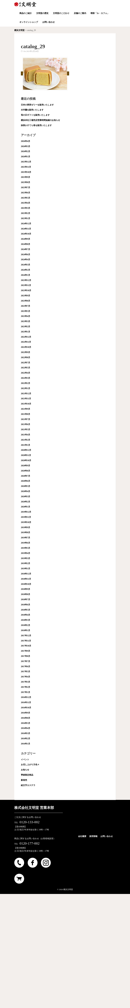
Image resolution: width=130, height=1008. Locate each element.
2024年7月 (25, 249)
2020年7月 (25, 476)
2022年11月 (26, 342)
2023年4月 (25, 316)
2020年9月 (25, 466)
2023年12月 (26, 280)
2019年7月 (25, 538)
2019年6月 (25, 543)
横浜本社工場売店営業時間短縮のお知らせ (40, 120)
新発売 (24, 780)
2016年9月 (25, 713)
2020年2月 (25, 502)
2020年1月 (25, 507)
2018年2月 (25, 625)
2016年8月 (25, 718)
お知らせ (25, 770)
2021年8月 (25, 414)
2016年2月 (25, 738)
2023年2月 (25, 326)
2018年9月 (25, 589)
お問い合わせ (106, 836)
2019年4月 (25, 553)
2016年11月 (26, 702)
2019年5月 (25, 548)
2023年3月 (25, 321)
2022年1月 (25, 388)
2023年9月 (25, 296)
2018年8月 (25, 594)
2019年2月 (25, 563)
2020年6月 (25, 481)
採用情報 (93, 836)
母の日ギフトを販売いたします (35, 115)
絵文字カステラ (28, 785)
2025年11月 (26, 167)
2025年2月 (25, 213)
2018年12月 (26, 574)
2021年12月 (26, 393)
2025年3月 (25, 208)
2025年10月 (26, 172)
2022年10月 (26, 347)
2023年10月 (26, 290)
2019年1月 (25, 568)
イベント (25, 759)
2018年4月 (25, 615)
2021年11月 (26, 398)
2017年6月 (25, 666)
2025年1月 (25, 218)
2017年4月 (25, 677)
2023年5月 (25, 311)
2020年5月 (25, 486)
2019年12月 (26, 512)
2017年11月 (26, 641)
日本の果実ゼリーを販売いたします (37, 105)
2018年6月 (25, 605)
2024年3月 (25, 265)
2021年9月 (25, 409)
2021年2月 (25, 440)
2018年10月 (26, 584)
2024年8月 (25, 244)
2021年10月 (26, 404)
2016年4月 (25, 728)
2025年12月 (26, 162)
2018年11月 (26, 579)
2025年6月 (25, 193)
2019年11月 (26, 517)
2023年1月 (25, 332)
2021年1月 (25, 445)
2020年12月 (26, 450)
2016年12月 (26, 697)
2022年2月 (25, 383)
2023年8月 (25, 301)
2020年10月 (26, 460)
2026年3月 (25, 146)
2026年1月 (25, 156)
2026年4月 (25, 141)
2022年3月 (25, 378)
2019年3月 (25, 558)
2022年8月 (25, 357)
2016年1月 (25, 744)
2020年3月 (25, 496)
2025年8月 (25, 182)
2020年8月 (25, 471)
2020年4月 (25, 491)
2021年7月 (25, 419)
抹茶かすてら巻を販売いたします (36, 125)
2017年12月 (26, 635)
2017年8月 (25, 656)
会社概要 (82, 836)
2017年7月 (25, 661)
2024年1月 (25, 275)
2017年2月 (25, 687)
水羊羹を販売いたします (32, 110)
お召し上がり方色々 (30, 764)
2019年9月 (25, 527)
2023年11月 (26, 285)
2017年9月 (25, 651)
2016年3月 (25, 733)
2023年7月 (25, 306)
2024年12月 (26, 223)
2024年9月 (25, 239)
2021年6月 (25, 424)
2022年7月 (25, 363)
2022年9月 (25, 352)
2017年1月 (25, 692)
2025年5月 (25, 198)
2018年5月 (25, 610)
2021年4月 (25, 435)
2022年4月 (25, 373)
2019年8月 (25, 532)
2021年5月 (25, 429)
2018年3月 (25, 620)
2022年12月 (26, 337)
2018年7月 (25, 599)
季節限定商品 (27, 775)
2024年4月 (25, 259)
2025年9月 (25, 177)
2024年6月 (25, 254)
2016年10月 (26, 708)
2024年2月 (25, 270)
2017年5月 (25, 671)
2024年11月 (26, 229)
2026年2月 (25, 151)
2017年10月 (26, 646)
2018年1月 (25, 630)
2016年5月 (25, 723)
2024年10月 (26, 234)
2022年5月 (25, 368)
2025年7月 (25, 187)
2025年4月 (25, 203)
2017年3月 (25, 682)
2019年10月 (26, 522)
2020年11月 (26, 455)
